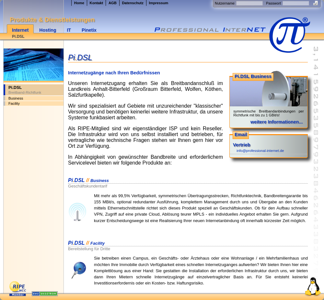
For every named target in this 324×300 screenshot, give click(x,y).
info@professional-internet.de (260, 151)
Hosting (47, 30)
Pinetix (89, 30)
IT (69, 30)
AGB (113, 3)
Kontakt (96, 3)
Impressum (158, 3)
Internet (20, 30)
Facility (14, 103)
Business (15, 98)
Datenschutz (133, 3)
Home (79, 3)
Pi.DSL (18, 36)
